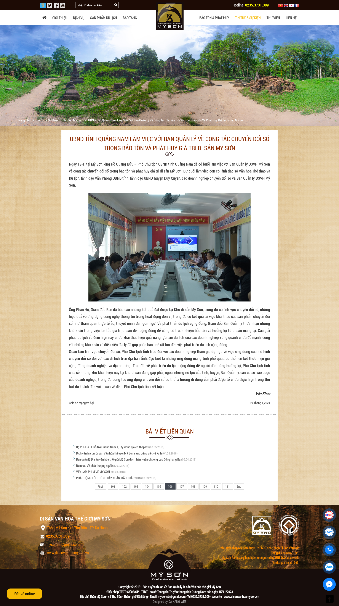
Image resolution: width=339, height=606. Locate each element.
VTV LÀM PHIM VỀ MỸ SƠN (93, 471)
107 (181, 486)
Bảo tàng (130, 17)
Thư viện (273, 17)
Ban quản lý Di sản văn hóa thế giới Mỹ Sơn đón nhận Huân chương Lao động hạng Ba (128, 459)
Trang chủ (24, 120)
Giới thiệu (59, 17)
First (100, 486)
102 (124, 486)
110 (216, 486)
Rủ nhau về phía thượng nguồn (95, 465)
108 (193, 486)
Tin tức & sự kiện (248, 17)
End (239, 486)
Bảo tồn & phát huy (214, 17)
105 (159, 486)
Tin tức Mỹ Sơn (73, 120)
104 (147, 486)
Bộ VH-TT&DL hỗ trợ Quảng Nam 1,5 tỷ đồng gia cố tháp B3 (112, 447)
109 (204, 486)
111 (227, 486)
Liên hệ (291, 17)
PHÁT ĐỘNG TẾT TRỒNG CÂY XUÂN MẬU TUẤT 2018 (108, 478)
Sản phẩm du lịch (103, 17)
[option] (169, 83)
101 (113, 486)
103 (136, 486)
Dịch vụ (78, 17)
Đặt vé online (24, 593)
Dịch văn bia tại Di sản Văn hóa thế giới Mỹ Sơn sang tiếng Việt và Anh (119, 453)
